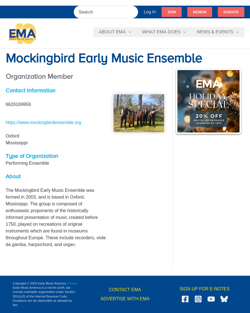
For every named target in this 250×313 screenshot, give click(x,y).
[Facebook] (185, 299)
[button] (171, 12)
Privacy (73, 283)
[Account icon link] (150, 12)
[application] (131, 32)
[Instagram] (198, 299)
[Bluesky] (224, 299)
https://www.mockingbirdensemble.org (44, 122)
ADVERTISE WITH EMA (125, 298)
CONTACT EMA (125, 289)
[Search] (134, 12)
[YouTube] (211, 299)
